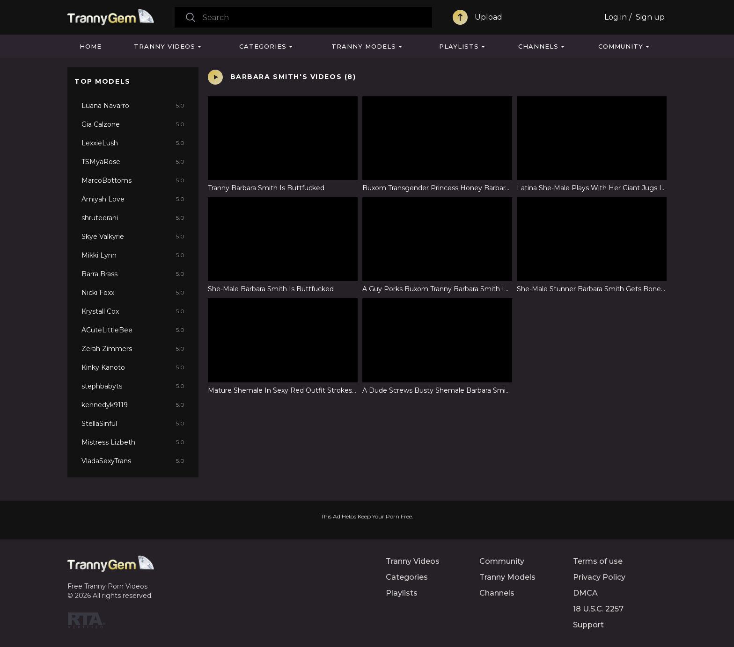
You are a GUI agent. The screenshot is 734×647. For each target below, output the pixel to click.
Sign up (650, 17)
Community (620, 46)
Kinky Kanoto (132, 367)
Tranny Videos (164, 46)
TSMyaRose (132, 161)
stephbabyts (132, 386)
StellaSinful (132, 423)
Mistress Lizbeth (132, 442)
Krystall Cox (132, 311)
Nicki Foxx (132, 292)
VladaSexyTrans (132, 461)
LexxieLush (132, 143)
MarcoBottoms (132, 180)
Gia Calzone (132, 124)
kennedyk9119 (132, 404)
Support (588, 624)
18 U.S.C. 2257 (598, 608)
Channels (538, 46)
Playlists (459, 46)
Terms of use (598, 561)
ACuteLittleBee (132, 330)
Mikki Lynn (132, 255)
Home (91, 46)
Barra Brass (132, 274)
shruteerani (132, 217)
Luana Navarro (132, 105)
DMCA (585, 593)
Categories (262, 46)
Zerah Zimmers (132, 348)
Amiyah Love (132, 199)
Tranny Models (363, 46)
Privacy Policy (599, 577)
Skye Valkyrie (132, 236)
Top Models (102, 81)
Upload (488, 17)
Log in (615, 17)
